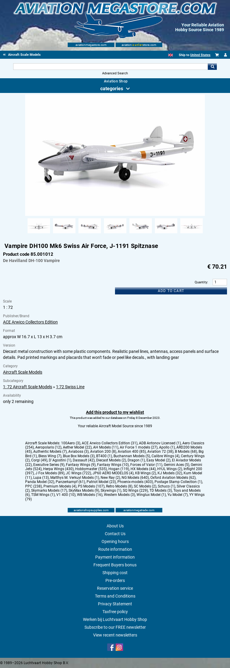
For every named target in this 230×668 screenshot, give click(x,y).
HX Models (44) (143, 469)
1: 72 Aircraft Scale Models (27, 386)
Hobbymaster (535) (91, 469)
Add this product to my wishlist (115, 412)
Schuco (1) (166, 486)
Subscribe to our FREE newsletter (115, 627)
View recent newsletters (115, 635)
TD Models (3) (160, 490)
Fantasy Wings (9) (81, 465)
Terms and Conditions (115, 596)
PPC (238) (33, 486)
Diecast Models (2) (111, 460)
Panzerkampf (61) (70, 482)
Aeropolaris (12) (48, 447)
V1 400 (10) (65, 495)
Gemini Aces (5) (176, 465)
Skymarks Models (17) (49, 490)
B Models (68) (186, 451)
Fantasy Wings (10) (113, 465)
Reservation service (115, 588)
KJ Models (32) (170, 473)
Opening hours (115, 541)
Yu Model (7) (177, 495)
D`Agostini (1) (60, 460)
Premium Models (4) (59, 486)
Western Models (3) (119, 495)
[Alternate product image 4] (115, 233)
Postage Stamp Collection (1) (178, 482)
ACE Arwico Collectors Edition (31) (109, 443)
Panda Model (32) (39, 482)
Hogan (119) (118, 469)
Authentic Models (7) (50, 451)
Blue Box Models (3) (79, 456)
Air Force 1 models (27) (139, 447)
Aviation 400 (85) (132, 451)
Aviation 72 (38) (160, 451)
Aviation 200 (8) (103, 451)
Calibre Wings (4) (165, 456)
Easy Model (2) (158, 460)
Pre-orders (115, 580)
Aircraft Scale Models (22, 372)
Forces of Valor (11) (146, 465)
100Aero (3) (70, 443)
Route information (115, 549)
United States (200, 55)
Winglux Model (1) (151, 495)
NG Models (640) (135, 478)
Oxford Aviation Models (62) (173, 478)
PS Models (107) (91, 486)
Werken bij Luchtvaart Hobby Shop (115, 619)
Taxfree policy (115, 611)
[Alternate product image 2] (64, 233)
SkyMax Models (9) (84, 490)
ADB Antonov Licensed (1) (160, 443)
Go (212, 66)
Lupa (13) (41, 478)
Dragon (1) (136, 460)
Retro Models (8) (119, 486)
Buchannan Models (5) (132, 456)
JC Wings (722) (78, 473)
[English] (170, 55)
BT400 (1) (104, 456)
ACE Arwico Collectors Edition (30, 322)
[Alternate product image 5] (140, 233)
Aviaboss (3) (78, 451)
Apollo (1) (167, 447)
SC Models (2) (145, 486)
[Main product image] (115, 215)
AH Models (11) (105, 447)
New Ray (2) (110, 478)
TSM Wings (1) (43, 495)
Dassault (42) (84, 460)
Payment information (115, 557)
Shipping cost (115, 572)
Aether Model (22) (77, 447)
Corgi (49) (39, 460)
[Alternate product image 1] (39, 233)
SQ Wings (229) (135, 490)
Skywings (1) (111, 490)
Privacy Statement (115, 603)
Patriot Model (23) (101, 482)
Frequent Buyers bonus (115, 564)
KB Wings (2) (145, 473)
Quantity (201, 282)
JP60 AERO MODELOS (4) (113, 473)
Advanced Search (115, 73)
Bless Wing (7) (49, 456)
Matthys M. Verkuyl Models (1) (74, 478)
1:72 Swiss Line (70, 386)
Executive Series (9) (48, 465)
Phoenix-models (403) (135, 482)
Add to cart (171, 291)
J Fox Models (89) (49, 473)
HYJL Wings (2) (169, 469)
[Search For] (110, 66)
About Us (115, 525)
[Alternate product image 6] (166, 233)
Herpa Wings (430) (58, 469)
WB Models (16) (89, 495)
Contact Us (115, 533)
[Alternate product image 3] (89, 233)
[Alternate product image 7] (191, 233)
